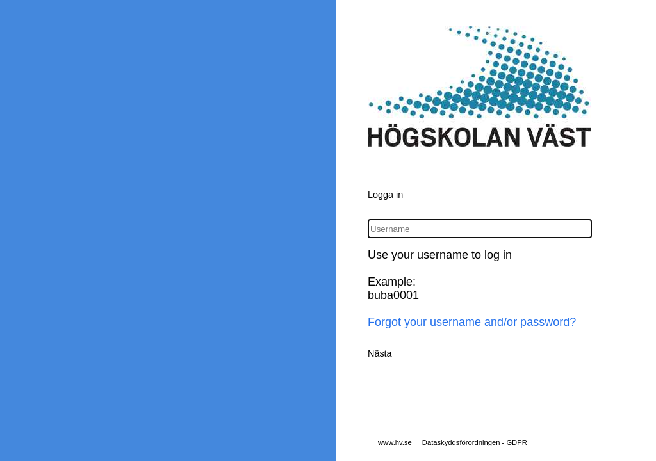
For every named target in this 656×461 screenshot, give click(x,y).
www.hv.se (395, 442)
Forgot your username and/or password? (472, 322)
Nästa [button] (380, 353)
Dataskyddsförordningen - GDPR (474, 442)
